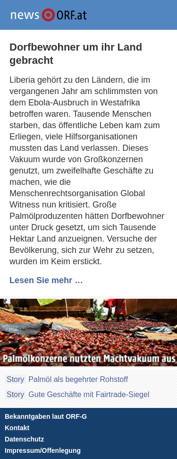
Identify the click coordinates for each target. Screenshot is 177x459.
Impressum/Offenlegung (43, 450)
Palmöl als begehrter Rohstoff (77, 379)
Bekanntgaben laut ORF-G (46, 416)
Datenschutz (24, 439)
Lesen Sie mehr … (46, 280)
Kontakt (17, 428)
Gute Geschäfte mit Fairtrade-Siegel (88, 394)
